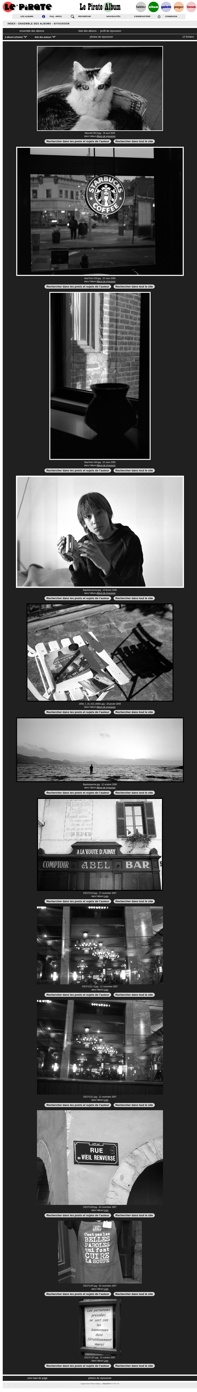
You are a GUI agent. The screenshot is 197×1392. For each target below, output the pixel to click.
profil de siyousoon (110, 30)
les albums (26, 16)
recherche (84, 16)
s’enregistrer (142, 16)
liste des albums (88, 30)
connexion (171, 16)
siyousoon (62, 23)
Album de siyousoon (106, 136)
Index (12, 23)
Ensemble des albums (34, 23)
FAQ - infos (56, 16)
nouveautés (113, 16)
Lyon (106, 896)
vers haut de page (37, 1378)
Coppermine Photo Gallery (90, 1384)
